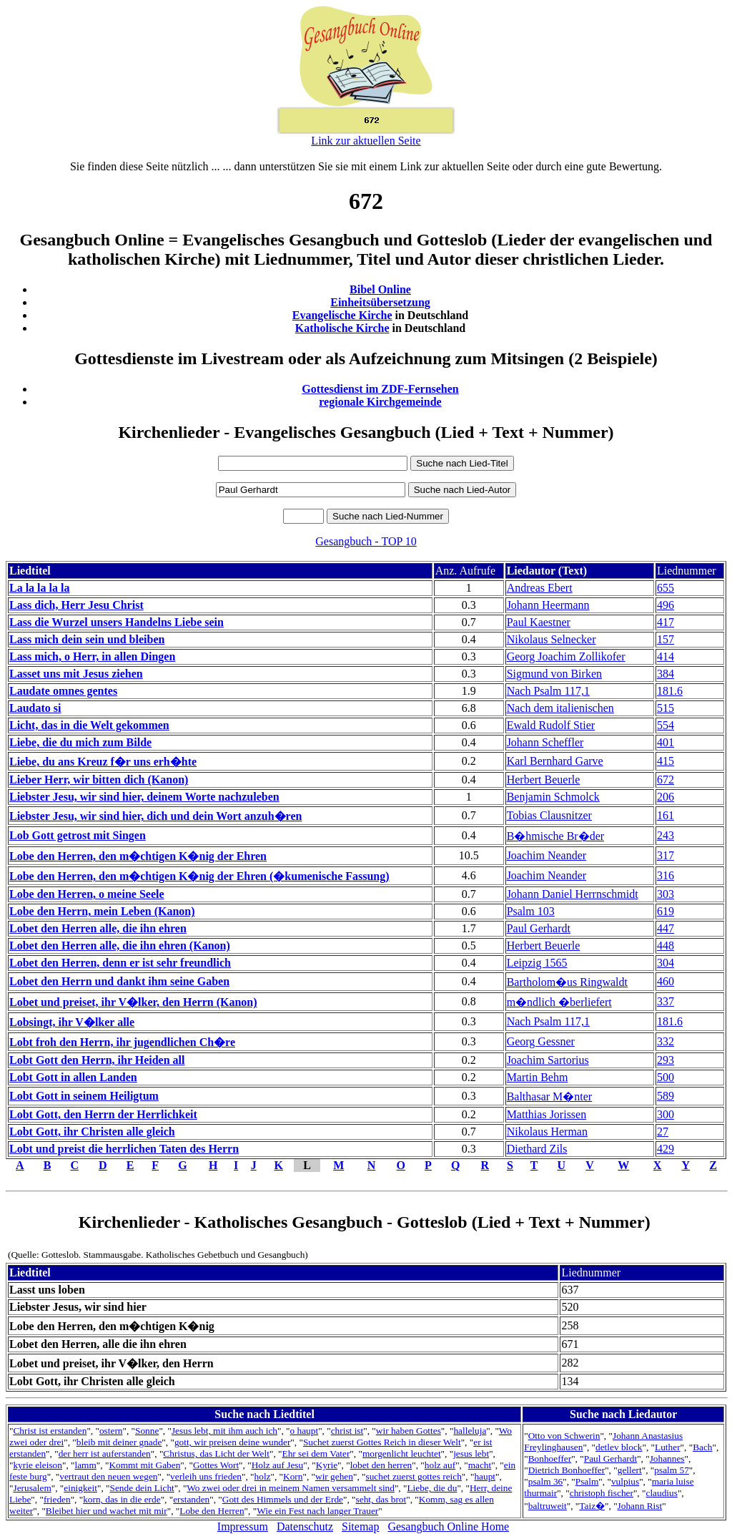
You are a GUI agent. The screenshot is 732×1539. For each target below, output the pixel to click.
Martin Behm (537, 1077)
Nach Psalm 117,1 (548, 691)
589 (665, 1096)
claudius (661, 1492)
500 (665, 1077)
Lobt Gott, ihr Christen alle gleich (92, 1131)
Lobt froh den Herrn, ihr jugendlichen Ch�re (122, 1042)
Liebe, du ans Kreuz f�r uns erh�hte (103, 762)
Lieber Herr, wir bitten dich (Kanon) (98, 779)
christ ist (347, 1430)
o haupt (304, 1430)
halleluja (469, 1430)
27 (662, 1131)
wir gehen (334, 1476)
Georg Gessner (541, 1041)
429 (665, 1149)
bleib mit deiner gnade (119, 1442)
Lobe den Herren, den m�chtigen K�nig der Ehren (138, 856)
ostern (111, 1430)
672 (665, 779)
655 (665, 588)
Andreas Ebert (540, 588)
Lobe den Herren (211, 1510)
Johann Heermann (548, 605)
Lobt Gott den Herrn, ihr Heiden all (96, 1060)
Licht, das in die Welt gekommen (89, 725)
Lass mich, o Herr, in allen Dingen (92, 656)
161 (665, 815)
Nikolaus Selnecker (551, 639)
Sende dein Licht (141, 1487)
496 (665, 605)
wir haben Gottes (408, 1430)
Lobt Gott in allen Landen (73, 1077)
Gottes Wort (216, 1465)
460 (665, 981)
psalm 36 (545, 1481)
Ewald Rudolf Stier (551, 725)
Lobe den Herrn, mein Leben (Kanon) (102, 911)
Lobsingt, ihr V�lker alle (71, 1022)
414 (665, 656)
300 (665, 1114)
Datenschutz (305, 1526)
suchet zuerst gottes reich (414, 1476)
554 (665, 725)
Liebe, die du (432, 1487)
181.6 (670, 691)
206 (665, 797)
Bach (702, 1447)
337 (665, 1001)
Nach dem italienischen (560, 708)
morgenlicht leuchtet (401, 1453)
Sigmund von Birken (554, 674)
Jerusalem (32, 1487)
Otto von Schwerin (564, 1435)
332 (665, 1041)
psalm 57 (671, 1470)
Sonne (147, 1430)
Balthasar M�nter (550, 1096)
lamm (85, 1465)
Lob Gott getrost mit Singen (77, 835)
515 (665, 708)
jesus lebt (471, 1453)
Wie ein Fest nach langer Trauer (317, 1510)
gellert (630, 1470)
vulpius (625, 1481)
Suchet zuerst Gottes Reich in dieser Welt (382, 1442)
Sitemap (360, 1526)
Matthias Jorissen (547, 1114)
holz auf (440, 1465)
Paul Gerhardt (538, 928)
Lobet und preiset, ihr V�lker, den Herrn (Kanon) (133, 1002)
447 (665, 928)
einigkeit (80, 1487)
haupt (484, 1476)
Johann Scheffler (545, 742)
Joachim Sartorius (548, 1060)
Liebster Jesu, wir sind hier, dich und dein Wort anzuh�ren (155, 816)
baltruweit (547, 1505)
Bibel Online (380, 289)
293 (665, 1060)
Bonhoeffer (549, 1458)
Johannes (667, 1458)
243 (665, 835)
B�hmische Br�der (555, 836)
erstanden (191, 1499)
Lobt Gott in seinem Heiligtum (84, 1096)
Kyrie (326, 1465)
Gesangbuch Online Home (448, 1526)
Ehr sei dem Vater (316, 1453)
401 (665, 742)
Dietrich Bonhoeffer (566, 1470)
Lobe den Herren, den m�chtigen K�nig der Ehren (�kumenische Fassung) (199, 876)
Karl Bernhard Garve (555, 761)
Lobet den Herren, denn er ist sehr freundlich (120, 963)
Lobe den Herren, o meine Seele (86, 894)
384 (665, 674)
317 (665, 855)
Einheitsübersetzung (380, 302)
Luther (668, 1447)
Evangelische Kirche (342, 315)
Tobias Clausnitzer (549, 815)
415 (665, 761)
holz (262, 1476)
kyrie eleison (37, 1465)
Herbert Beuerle (543, 779)
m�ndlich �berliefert (559, 1002)
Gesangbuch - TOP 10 (365, 541)
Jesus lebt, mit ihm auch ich (224, 1430)
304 (665, 963)
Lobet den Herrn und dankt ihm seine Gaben (119, 981)
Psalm (587, 1481)
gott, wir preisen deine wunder (232, 1442)
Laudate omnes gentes (63, 691)
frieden (57, 1499)
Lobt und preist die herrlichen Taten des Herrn (124, 1149)
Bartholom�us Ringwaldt (567, 982)
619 (665, 911)
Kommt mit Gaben (144, 1465)
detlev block (619, 1447)
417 (665, 622)
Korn (292, 1476)
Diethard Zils (537, 1149)
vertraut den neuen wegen (108, 1476)
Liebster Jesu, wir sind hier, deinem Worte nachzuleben (144, 797)
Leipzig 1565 (537, 963)
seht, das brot (381, 1499)
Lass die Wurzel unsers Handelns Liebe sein (116, 622)
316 (665, 875)
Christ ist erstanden (49, 1430)
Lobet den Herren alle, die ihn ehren (98, 928)
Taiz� (592, 1505)
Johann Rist (640, 1505)
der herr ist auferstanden (105, 1453)
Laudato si (35, 708)
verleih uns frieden (206, 1476)
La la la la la (39, 588)
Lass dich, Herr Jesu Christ (76, 605)
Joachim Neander (547, 855)
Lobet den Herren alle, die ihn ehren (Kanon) (119, 945)
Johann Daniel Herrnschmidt (572, 894)
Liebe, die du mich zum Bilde (80, 742)
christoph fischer (601, 1492)
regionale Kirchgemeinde (380, 402)
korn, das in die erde (121, 1499)
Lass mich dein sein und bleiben (86, 639)
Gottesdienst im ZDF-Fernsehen (380, 389)
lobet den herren (381, 1465)
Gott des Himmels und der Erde (282, 1499)
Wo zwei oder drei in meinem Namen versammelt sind (291, 1487)
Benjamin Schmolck (553, 797)
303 (665, 894)
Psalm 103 (531, 911)
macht (480, 1465)
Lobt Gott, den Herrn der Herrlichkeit (103, 1114)
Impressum (242, 1526)
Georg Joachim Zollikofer (566, 656)
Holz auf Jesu (278, 1465)
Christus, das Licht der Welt (216, 1453)
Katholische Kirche (342, 328)
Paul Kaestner (538, 622)
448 (665, 945)
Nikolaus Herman (547, 1131)
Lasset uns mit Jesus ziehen (76, 674)
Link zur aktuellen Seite (365, 141)
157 (665, 639)
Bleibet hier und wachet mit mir (106, 1510)
